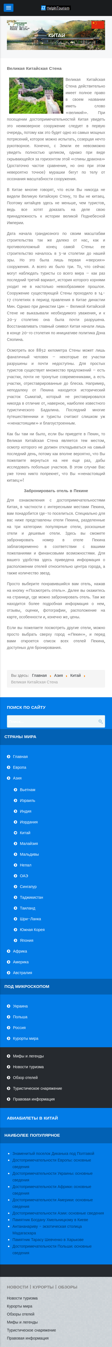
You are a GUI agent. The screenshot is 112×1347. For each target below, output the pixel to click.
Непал (25, 865)
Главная (20, 756)
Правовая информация (34, 1099)
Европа (19, 767)
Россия (19, 1027)
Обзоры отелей (20, 1314)
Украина (20, 1006)
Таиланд (27, 908)
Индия (25, 811)
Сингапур (28, 886)
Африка (20, 951)
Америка (21, 961)
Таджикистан (31, 897)
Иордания (29, 822)
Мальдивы (29, 854)
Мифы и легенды (28, 1056)
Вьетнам (27, 789)
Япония (26, 940)
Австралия (22, 972)
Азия (17, 778)
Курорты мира (25, 1038)
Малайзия (29, 843)
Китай (25, 832)
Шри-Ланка (30, 918)
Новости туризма (28, 1066)
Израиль (27, 800)
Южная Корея (32, 929)
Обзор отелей (25, 1077)
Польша (20, 1016)
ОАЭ (24, 875)
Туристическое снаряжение (37, 1088)
